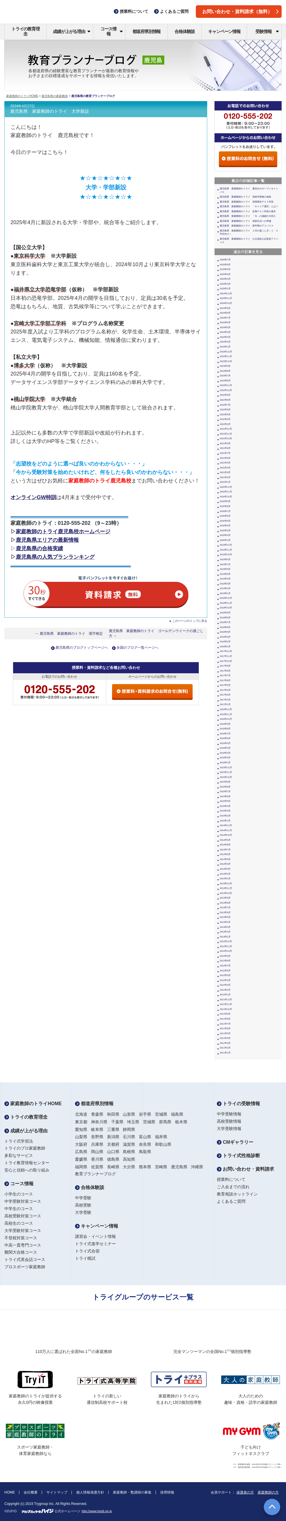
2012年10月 (226, 951)
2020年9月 (225, 501)
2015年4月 (225, 806)
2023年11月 (226, 356)
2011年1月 (225, 1052)
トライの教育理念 (25, 31)
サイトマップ (56, 1492)
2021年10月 (226, 438)
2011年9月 (225, 1014)
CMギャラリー (235, 1142)
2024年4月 (225, 332)
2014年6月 (225, 854)
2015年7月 (225, 791)
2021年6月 (225, 458)
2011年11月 (226, 1004)
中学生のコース (18, 1208)
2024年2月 (225, 341)
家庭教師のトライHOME (22, 96)
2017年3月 (225, 694)
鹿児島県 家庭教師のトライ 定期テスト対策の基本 (248, 211)
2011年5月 (225, 1033)
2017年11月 (226, 656)
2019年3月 (225, 583)
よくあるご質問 (231, 1201)
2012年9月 (225, 956)
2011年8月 (225, 1019)
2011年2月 (225, 1047)
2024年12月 (226, 293)
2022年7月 (225, 405)
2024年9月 (225, 308)
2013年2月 (225, 931)
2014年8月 (225, 844)
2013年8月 (225, 902)
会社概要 (31, 1492)
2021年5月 (225, 462)
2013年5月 (225, 917)
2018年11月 (226, 603)
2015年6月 (225, 796)
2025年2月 (225, 284)
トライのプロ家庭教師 (24, 1148)
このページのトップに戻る (189, 620)
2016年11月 (226, 714)
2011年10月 (226, 1009)
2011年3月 (225, 1043)
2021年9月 (225, 443)
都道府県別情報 (146, 31)
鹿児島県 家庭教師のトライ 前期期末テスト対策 (246, 201)
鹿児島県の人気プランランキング (55, 557)
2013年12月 (226, 883)
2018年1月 (225, 646)
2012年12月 (226, 941)
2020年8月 (225, 506)
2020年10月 (226, 496)
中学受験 (83, 1197)
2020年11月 (226, 491)
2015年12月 (226, 767)
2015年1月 (225, 820)
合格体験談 (185, 31)
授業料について (231, 1179)
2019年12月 (226, 545)
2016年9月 (225, 724)
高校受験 (83, 1205)
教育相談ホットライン (237, 1194)
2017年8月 (225, 670)
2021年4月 (225, 467)
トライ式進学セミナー (95, 1243)
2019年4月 (225, 578)
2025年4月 (225, 274)
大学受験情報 (229, 1128)
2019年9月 (225, 559)
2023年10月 (226, 361)
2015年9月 (225, 782)
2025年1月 (225, 288)
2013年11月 (226, 888)
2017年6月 (225, 680)
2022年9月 (225, 395)
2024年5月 (225, 327)
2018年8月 (225, 617)
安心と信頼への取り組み (26, 1170)
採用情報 (167, 1492)
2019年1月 (225, 593)
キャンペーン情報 (224, 31)
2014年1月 (225, 878)
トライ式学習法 (18, 1141)
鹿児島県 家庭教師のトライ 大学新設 (49, 111)
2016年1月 (225, 762)
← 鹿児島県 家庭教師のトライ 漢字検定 (69, 633)
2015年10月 (226, 777)
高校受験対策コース (22, 1216)
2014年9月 (225, 840)
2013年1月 (225, 936)
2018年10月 (226, 607)
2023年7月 (225, 375)
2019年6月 (225, 569)
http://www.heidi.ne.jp (97, 1511)
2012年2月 (225, 990)
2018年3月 (225, 637)
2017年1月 (225, 704)
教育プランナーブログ (95, 1174)
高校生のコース (18, 1223)
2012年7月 (225, 965)
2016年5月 (225, 743)
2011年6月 (225, 1028)
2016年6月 (225, 738)
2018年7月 (225, 622)
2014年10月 (226, 835)
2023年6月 (225, 380)
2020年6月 (225, 516)
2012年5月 (225, 975)
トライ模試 (85, 1258)
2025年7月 (225, 259)
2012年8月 (225, 960)
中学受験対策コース (22, 1201)
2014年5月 (225, 859)
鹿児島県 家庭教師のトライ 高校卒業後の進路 (245, 196)
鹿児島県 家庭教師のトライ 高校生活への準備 (245, 221)
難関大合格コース (20, 1252)
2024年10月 (226, 303)
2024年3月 (225, 337)
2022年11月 (226, 385)
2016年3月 (225, 753)
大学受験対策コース (22, 1230)
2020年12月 (226, 487)
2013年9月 (225, 898)
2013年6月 (225, 912)
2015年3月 (225, 810)
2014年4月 (225, 864)
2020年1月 (225, 540)
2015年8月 (225, 786)
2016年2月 (225, 757)
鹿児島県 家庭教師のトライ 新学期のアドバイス (246, 225)
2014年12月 (226, 825)
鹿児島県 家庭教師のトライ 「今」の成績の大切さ (248, 216)
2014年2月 (225, 874)
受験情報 (267, 31)
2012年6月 (225, 970)
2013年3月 (225, 927)
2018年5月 (225, 632)
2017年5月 (225, 685)
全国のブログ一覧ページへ (137, 648)
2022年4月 (225, 419)
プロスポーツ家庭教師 (24, 1266)
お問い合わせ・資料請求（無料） (240, 11)
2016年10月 (226, 719)
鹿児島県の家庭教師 (54, 96)
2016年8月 (225, 728)
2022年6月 (225, 409)
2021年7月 (225, 453)
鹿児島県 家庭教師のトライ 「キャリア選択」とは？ (249, 206)
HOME (9, 1492)
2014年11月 (226, 830)
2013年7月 (225, 907)
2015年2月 (225, 815)
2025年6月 (225, 264)
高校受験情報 (229, 1121)
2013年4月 (225, 922)
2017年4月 (225, 690)
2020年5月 (225, 521)
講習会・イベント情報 (95, 1236)
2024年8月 (225, 313)
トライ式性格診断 (238, 1155)
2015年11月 (226, 772)
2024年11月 (226, 298)
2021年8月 (225, 448)
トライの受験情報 (238, 1103)
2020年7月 (225, 511)
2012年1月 (225, 994)
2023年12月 (226, 351)
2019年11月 (226, 549)
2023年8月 (225, 371)
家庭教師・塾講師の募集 (132, 1492)
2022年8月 (225, 400)
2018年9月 (225, 612)
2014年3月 (225, 869)
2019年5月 (225, 574)
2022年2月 (225, 424)
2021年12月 (226, 429)
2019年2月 (225, 588)
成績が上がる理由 (71, 31)
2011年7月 (225, 1023)
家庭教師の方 (268, 1492)
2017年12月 (226, 651)
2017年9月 (225, 666)
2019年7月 (225, 564)
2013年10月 (226, 893)
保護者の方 (245, 1492)
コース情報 (111, 31)
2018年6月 (225, 627)
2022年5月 (225, 414)
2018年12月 (226, 598)
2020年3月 (225, 530)
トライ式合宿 (87, 1251)
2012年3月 (225, 985)
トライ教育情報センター (26, 1162)
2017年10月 (226, 661)
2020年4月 (225, 525)
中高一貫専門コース (22, 1245)
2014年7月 (225, 849)
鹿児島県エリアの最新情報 (47, 540)
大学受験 (83, 1212)
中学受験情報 (229, 1114)
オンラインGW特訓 (33, 497)
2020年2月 (225, 535)
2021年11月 (226, 433)
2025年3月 (225, 279)
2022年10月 (226, 390)
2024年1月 (225, 346)
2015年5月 (225, 801)
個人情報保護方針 (90, 1492)
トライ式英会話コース (24, 1259)
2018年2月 (225, 641)
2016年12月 (226, 709)
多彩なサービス (18, 1155)
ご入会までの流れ (233, 1186)
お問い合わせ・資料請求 (245, 1169)
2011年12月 (226, 999)
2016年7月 (225, 733)
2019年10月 (226, 554)
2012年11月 (226, 946)
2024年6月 (225, 322)
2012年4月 (225, 980)
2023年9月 (225, 366)
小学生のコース (18, 1194)
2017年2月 (225, 699)
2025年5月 (225, 269)
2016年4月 (225, 748)
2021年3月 (225, 472)
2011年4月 (225, 1038)
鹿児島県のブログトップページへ (81, 648)
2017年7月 (225, 675)
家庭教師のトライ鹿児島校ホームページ (63, 531)
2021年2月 (225, 477)
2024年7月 (225, 317)
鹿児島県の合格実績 (39, 548)
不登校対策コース (20, 1238)
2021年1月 (225, 482)
